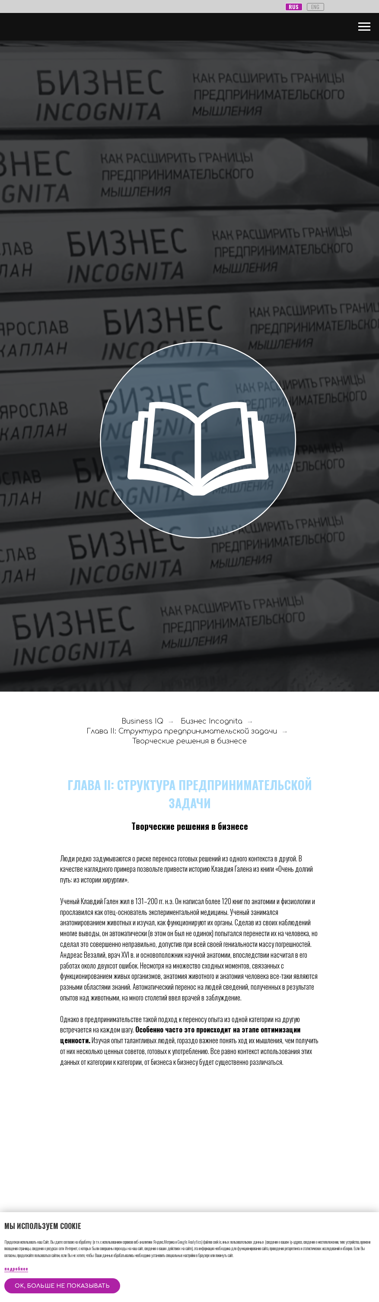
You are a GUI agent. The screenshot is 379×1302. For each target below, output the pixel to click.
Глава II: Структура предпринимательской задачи (181, 731)
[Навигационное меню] (364, 26)
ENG (315, 6)
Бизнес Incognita (211, 721)
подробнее (16, 1268)
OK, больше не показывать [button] (62, 1286)
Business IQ (142, 721)
